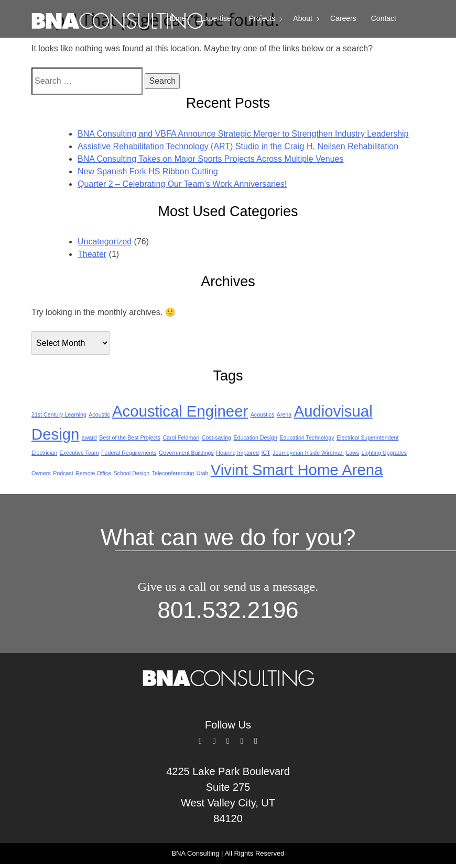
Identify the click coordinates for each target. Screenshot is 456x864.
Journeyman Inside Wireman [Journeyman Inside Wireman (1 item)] (308, 453)
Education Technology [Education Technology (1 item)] (306, 437)
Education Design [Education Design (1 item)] (255, 437)
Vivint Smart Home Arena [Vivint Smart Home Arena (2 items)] (297, 469)
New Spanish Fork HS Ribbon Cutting (148, 171)
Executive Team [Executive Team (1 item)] (79, 453)
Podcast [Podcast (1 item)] (63, 473)
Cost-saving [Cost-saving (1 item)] (216, 437)
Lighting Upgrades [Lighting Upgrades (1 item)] (384, 453)
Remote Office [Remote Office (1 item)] (93, 473)
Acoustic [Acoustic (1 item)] (99, 414)
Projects (262, 18)
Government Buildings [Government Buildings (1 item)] (186, 453)
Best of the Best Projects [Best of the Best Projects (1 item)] (129, 437)
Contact (383, 18)
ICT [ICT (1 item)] (265, 453)
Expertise (215, 18)
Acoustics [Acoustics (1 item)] (263, 414)
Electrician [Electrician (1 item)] (44, 453)
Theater (92, 254)
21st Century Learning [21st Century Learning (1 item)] (58, 414)
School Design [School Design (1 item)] (132, 473)
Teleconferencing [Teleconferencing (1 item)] (173, 473)
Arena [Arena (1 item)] (284, 414)
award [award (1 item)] (89, 437)
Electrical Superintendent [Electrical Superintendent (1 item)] (367, 437)
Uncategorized (105, 241)
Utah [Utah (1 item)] (203, 473)
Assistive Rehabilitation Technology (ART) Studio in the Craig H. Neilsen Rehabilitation (238, 146)
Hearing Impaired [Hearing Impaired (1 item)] (237, 453)
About (302, 18)
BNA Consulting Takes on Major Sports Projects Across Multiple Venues (211, 158)
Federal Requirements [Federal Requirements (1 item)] (128, 453)
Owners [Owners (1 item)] (41, 473)
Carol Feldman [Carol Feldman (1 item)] (180, 437)
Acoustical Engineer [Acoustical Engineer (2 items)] (180, 411)
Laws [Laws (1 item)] (352, 453)
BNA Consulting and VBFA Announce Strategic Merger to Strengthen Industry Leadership (243, 133)
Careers (343, 18)
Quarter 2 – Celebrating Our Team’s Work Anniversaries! (182, 183)
